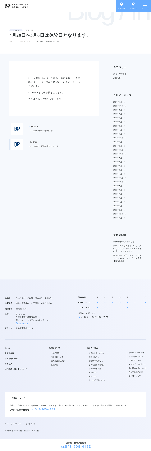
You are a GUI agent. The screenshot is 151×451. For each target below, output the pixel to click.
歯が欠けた (93, 376)
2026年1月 (117, 102)
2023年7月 (117, 166)
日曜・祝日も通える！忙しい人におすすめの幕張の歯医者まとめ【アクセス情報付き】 (127, 248)
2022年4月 (117, 202)
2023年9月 (117, 158)
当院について (54, 348)
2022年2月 (117, 210)
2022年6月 (117, 198)
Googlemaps (22, 323)
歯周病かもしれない (97, 353)
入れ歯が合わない (136, 357)
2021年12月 (118, 214)
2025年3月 (117, 134)
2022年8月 (117, 190)
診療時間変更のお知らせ (123, 242)
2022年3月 (117, 206)
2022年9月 (117, 186)
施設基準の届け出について (16, 369)
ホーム (11, 41)
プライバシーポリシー (13, 424)
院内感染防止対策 (58, 361)
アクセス (8, 364)
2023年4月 (117, 174)
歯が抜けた (93, 372)
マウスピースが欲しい (137, 364)
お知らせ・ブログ (25, 41)
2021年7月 (117, 218)
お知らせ (16, 30)
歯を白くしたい (135, 376)
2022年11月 (118, 178)
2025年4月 (117, 130)
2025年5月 (117, 126)
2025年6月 (117, 122)
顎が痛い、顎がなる (137, 353)
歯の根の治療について (137, 368)
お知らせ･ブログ (12, 359)
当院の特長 (55, 353)
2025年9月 (117, 110)
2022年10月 (118, 182)
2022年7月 (117, 194)
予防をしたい (94, 357)
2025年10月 (118, 106)
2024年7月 (117, 142)
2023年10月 (118, 154)
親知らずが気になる (97, 380)
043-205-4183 (78, 446)
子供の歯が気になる (97, 365)
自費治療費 (9, 353)
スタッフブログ (120, 74)
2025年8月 (117, 114)
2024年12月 (118, 138)
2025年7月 (117, 118)
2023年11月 (118, 150)
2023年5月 (117, 170)
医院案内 (54, 365)
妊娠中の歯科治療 (136, 372)
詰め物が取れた (95, 369)
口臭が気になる (135, 360)
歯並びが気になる (96, 361)
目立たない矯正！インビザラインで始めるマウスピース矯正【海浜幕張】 (127, 258)
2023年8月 (117, 162)
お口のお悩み (92, 348)
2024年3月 (117, 146)
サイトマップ (30, 424)
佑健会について (57, 357)
